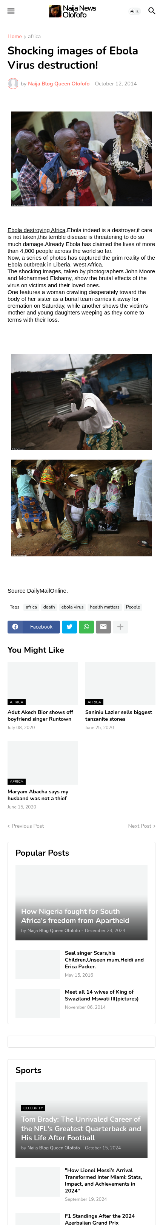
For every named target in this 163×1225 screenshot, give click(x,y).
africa (34, 37)
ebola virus (73, 607)
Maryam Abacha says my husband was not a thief (38, 795)
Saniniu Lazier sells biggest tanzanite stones (118, 716)
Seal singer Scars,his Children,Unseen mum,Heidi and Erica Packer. (104, 960)
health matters (104, 607)
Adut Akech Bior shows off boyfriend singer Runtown (40, 716)
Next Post (139, 826)
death (49, 607)
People (133, 607)
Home (15, 37)
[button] (10, 11)
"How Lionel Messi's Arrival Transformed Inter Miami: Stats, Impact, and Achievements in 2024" (103, 1181)
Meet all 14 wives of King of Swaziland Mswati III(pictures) (102, 995)
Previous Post (28, 826)
